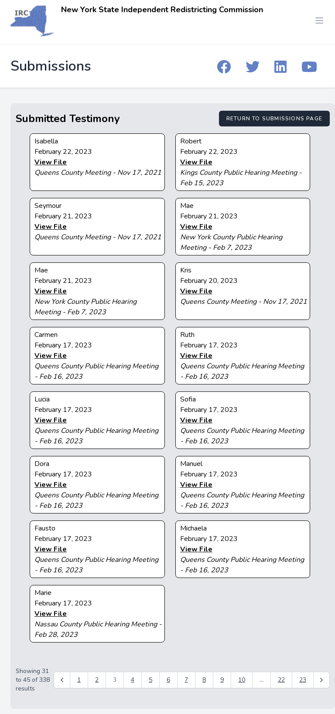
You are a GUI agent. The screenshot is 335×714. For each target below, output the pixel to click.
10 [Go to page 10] (241, 680)
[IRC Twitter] (252, 66)
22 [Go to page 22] (281, 680)
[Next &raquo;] (321, 680)
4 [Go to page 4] (132, 680)
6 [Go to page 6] (168, 680)
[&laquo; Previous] (62, 680)
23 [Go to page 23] (302, 680)
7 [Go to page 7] (186, 680)
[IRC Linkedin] (280, 66)
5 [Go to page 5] (150, 680)
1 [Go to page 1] (79, 680)
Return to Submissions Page (274, 118)
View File (50, 162)
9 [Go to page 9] (222, 680)
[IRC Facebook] (223, 66)
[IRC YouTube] (309, 66)
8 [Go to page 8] (204, 680)
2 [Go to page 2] (97, 680)
